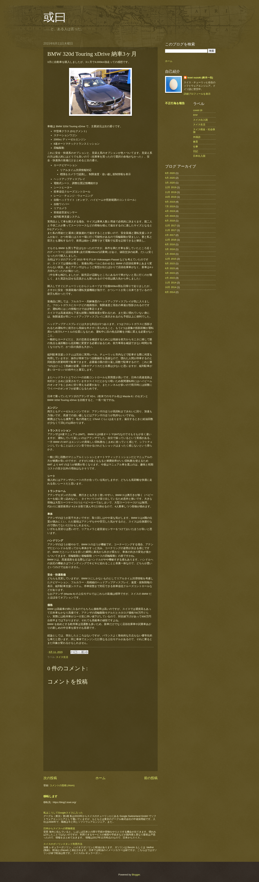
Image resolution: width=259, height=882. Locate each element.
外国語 (196, 137)
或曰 (54, 17)
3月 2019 (170, 216)
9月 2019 (170, 201)
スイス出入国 (200, 119)
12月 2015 (170, 258)
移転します (50, 796)
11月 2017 (170, 230)
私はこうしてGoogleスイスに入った (63, 812)
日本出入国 (199, 156)
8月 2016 (170, 244)
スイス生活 (62, 657)
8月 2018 (170, 220)
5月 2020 (170, 177)
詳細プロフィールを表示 (197, 93)
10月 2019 (170, 196)
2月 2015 (170, 277)
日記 (195, 151)
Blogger (136, 874)
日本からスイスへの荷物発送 (59, 828)
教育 (195, 141)
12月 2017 (170, 225)
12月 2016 (170, 239)
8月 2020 (170, 173)
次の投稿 (50, 778)
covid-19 (197, 110)
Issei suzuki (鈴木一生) (200, 77)
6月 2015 (170, 268)
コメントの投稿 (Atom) (62, 785)
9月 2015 (170, 263)
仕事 (195, 146)
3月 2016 (170, 249)
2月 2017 (170, 235)
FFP (195, 115)
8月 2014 (170, 292)
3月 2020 (170, 182)
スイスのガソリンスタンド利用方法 (62, 844)
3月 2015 (170, 273)
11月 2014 (170, 282)
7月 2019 (170, 206)
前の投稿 (151, 778)
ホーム (100, 778)
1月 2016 (170, 254)
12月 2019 (170, 187)
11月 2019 (170, 192)
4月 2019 (170, 211)
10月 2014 (170, 287)
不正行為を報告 (175, 103)
